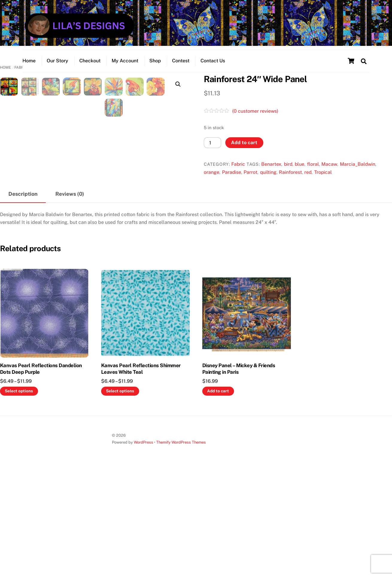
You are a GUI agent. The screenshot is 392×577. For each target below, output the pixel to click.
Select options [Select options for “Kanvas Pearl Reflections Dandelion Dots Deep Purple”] (19, 498)
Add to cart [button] (218, 498)
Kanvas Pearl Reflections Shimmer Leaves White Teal (141, 476)
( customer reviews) (255, 117)
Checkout (90, 64)
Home (29, 64)
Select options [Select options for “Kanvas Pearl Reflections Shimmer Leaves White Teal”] (120, 498)
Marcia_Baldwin (357, 170)
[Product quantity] (212, 148)
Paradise (231, 178)
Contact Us (212, 64)
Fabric (238, 170)
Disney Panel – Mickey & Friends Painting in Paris (238, 476)
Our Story (57, 64)
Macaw (329, 170)
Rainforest (290, 178)
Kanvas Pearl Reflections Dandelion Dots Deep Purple (41, 476)
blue (299, 170)
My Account (125, 64)
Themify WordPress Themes (181, 549)
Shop (155, 64)
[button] (178, 90)
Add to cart (244, 148)
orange (211, 178)
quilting (268, 178)
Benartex (271, 170)
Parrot (250, 178)
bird (288, 170)
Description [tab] (22, 301)
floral (313, 170)
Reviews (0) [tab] (69, 301)
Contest (180, 64)
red (308, 178)
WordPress (143, 549)
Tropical (323, 178)
